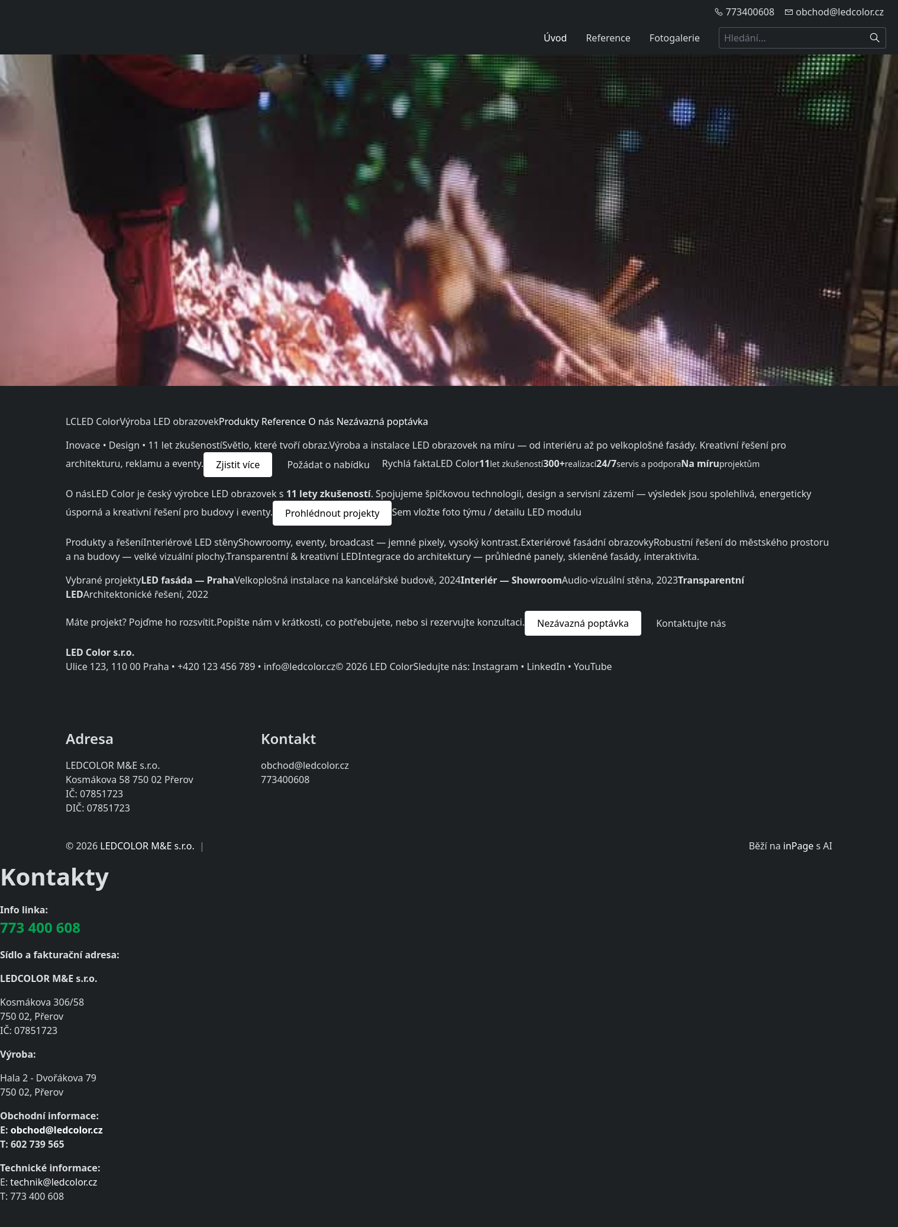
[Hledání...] (791, 38)
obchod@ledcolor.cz (57, 1129)
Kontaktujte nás (691, 623)
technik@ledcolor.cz (53, 1182)
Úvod (555, 37)
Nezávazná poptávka (382, 421)
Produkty (239, 421)
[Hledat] (875, 38)
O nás (321, 421)
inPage (798, 845)
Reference (608, 37)
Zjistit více (238, 464)
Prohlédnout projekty (332, 513)
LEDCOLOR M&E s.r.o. (147, 845)
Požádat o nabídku (328, 464)
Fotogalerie (675, 37)
